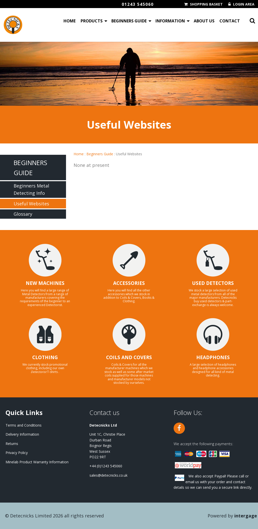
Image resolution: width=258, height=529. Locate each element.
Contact (229, 21)
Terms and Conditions (24, 425)
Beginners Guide (129, 21)
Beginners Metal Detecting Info (31, 189)
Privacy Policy (17, 452)
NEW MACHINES (45, 283)
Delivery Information (22, 434)
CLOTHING (45, 357)
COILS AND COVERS (129, 357)
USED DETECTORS (213, 283)
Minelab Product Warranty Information (37, 462)
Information (170, 21)
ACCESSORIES (129, 283)
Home (69, 21)
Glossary (23, 214)
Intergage (245, 516)
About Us (204, 21)
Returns (12, 443)
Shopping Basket (206, 4)
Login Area (243, 4)
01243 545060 (138, 4)
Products (92, 21)
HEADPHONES (213, 357)
